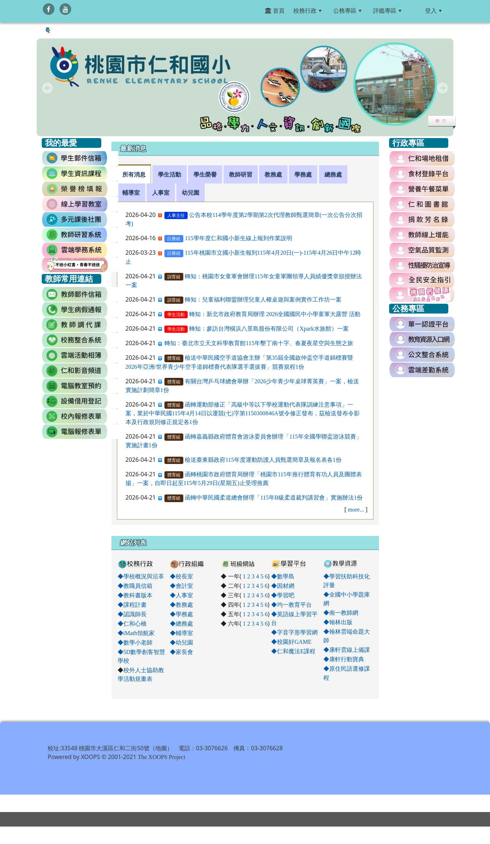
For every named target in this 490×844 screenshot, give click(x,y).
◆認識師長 (132, 614)
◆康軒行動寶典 (343, 659)
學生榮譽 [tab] (205, 174)
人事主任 (176, 215)
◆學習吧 (282, 595)
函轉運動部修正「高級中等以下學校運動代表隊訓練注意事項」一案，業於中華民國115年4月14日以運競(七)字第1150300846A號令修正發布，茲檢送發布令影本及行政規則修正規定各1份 (243, 413)
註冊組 (173, 239)
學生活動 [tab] (169, 174)
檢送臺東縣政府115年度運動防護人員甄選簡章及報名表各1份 (263, 460)
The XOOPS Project (161, 774)
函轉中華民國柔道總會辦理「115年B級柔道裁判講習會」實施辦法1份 (274, 497)
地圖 (161, 765)
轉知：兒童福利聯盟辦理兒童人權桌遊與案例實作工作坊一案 (263, 299)
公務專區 (347, 10)
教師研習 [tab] (240, 174)
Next (442, 87)
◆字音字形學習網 (294, 632)
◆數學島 (282, 576)
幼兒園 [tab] (190, 193)
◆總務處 (181, 623)
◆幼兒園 (181, 642)
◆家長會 (181, 652)
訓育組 (173, 277)
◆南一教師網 (340, 612)
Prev (47, 87)
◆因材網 (282, 586)
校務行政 (307, 10)
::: (414, 10)
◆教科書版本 (135, 595)
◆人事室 (181, 595)
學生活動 (176, 314)
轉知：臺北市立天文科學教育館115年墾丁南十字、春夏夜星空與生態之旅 (258, 343)
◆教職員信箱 (135, 586)
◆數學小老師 (135, 642)
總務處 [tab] (333, 174)
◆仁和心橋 (132, 623)
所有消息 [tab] (134, 174)
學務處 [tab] (303, 174)
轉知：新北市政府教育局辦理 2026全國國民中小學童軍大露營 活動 (274, 314)
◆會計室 (181, 586)
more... (356, 509)
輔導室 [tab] (131, 193)
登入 (433, 10)
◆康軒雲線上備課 (346, 650)
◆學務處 (181, 614)
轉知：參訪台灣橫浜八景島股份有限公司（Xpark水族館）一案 (269, 328)
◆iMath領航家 (136, 633)
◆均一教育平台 (291, 604)
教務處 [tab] (273, 174)
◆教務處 (181, 604)
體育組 (173, 358)
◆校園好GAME (291, 642)
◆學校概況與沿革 (141, 576)
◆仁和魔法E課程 (293, 651)
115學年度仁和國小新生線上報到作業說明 (238, 238)
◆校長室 (181, 576)
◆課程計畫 (132, 604)
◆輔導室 (181, 633)
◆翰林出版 (337, 622)
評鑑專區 (387, 10)
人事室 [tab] (161, 193)
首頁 (275, 10)
